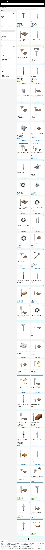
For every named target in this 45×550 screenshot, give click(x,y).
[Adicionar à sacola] (23, 27)
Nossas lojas (9, 543)
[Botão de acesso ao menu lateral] (1, 1)
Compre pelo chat (39, 544)
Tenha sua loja (17, 543)
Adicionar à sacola (23, 27)
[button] (43, 3)
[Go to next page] (33, 539)
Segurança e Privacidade (41, 543)
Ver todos (2, 77)
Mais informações (4, 541)
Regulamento (24, 543)
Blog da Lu (2, 543)
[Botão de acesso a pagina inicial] (21, 1)
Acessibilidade (32, 543)
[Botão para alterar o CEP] (22, 5)
